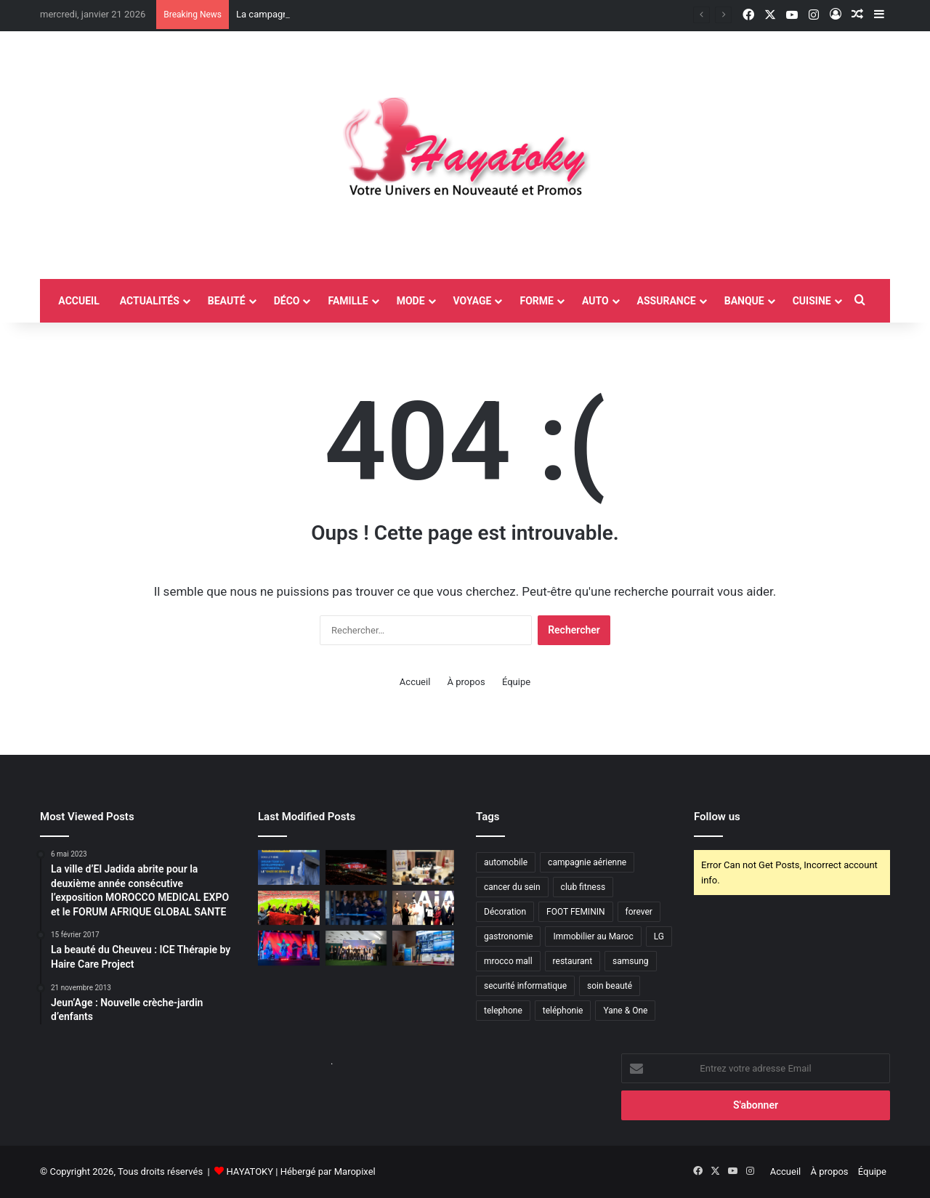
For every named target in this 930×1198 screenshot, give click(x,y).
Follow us (717, 816)
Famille (348, 301)
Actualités (149, 301)
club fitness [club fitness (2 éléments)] (583, 887)
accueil (78, 301)
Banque (744, 301)
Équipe (516, 681)
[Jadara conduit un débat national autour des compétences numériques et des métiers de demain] (423, 867)
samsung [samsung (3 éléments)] (630, 961)
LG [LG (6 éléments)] (659, 936)
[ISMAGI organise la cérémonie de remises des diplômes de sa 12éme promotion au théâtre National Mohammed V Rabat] (289, 867)
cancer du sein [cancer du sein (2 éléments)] (512, 887)
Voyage (472, 301)
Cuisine (812, 301)
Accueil (415, 681)
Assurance (666, 301)
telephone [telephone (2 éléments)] (503, 1010)
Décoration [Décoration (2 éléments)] (505, 912)
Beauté (227, 301)
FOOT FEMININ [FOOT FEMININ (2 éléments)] (575, 912)
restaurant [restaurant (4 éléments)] (573, 961)
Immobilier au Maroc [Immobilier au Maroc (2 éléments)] (593, 936)
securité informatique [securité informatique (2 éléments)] (525, 986)
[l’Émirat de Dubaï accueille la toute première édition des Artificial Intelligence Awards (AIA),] (423, 908)
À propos (466, 681)
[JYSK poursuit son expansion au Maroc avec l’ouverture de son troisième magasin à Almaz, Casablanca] (356, 908)
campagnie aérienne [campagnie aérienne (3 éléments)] (587, 862)
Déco (287, 301)
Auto (595, 301)
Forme (536, 301)
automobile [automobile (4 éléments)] (505, 862)
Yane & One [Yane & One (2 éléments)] (625, 1010)
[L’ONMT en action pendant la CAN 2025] (289, 908)
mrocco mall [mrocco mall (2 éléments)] (508, 961)
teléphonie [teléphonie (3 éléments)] (563, 1010)
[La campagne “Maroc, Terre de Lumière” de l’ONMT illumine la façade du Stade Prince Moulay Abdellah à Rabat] (356, 867)
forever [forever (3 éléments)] (639, 912)
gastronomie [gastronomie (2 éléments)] (508, 936)
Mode (411, 301)
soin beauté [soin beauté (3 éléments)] (609, 986)
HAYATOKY (249, 1171)
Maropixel (355, 1171)
